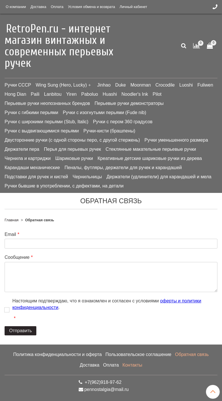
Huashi (110, 94)
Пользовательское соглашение (138, 354)
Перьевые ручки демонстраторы (129, 103)
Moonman (140, 85)
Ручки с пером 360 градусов (122, 121)
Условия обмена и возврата (91, 7)
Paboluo (89, 94)
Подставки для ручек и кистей (36, 176)
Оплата (57, 7)
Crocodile (165, 85)
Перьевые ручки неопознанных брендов (47, 103)
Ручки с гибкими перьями (31, 112)
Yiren (71, 94)
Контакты (132, 365)
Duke (120, 85)
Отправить (20, 330)
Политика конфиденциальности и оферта (57, 354)
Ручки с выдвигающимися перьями (42, 130)
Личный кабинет (133, 7)
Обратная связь (192, 354)
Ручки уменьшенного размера (176, 140)
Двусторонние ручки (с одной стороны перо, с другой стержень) (72, 140)
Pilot (156, 94)
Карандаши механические (32, 167)
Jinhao (103, 85)
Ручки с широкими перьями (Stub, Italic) (46, 121)
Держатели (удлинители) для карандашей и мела (158, 176)
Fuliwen (205, 85)
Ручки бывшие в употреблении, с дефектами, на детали (64, 185)
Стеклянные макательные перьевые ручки (151, 149)
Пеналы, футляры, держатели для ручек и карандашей (123, 167)
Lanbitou (53, 94)
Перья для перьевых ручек (72, 149)
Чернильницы (87, 176)
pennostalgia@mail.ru (106, 389)
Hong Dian (15, 94)
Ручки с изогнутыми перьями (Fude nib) (104, 112)
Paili (35, 94)
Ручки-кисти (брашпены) (109, 130)
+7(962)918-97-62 (103, 382)
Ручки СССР (18, 85)
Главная (12, 220)
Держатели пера (22, 149)
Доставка (38, 7)
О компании (16, 7)
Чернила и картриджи (28, 158)
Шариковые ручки (74, 158)
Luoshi (186, 85)
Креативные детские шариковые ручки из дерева (150, 158)
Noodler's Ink (135, 94)
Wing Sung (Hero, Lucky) (61, 85)
